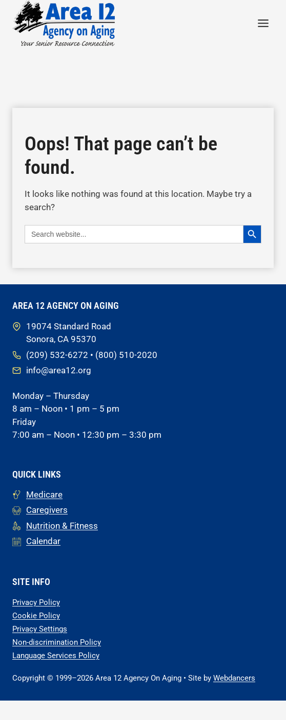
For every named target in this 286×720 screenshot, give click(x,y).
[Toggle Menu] (263, 23)
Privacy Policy (36, 601)
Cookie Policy (36, 615)
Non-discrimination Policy (56, 641)
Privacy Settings (39, 628)
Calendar (43, 540)
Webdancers (234, 677)
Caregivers (47, 509)
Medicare (44, 494)
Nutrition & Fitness (62, 525)
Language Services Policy (55, 655)
